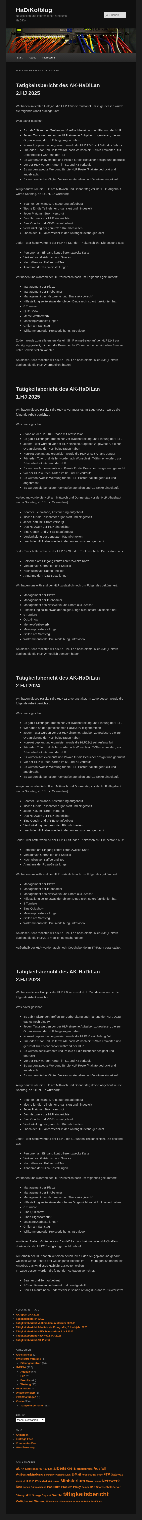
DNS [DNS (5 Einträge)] (68, 1474)
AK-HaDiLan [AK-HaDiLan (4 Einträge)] (45, 1469)
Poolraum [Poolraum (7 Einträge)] (53, 1487)
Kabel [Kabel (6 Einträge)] (43, 1481)
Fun (22, 1375)
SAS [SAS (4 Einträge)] (92, 1487)
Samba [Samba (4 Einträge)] (85, 1487)
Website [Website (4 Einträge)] (85, 1501)
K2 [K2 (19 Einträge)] (31, 1481)
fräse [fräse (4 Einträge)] (100, 1474)
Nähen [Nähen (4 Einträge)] (26, 1487)
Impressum (48, 57)
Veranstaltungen (26, 1396)
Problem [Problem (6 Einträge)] (66, 1487)
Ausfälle (25, 1371)
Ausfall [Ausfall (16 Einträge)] (99, 1468)
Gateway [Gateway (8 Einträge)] (117, 1474)
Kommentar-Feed (26, 1443)
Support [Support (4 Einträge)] (46, 1495)
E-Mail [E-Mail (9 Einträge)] (76, 1474)
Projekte (25, 1380)
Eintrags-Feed (24, 1438)
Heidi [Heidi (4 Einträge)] (19, 1481)
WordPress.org (25, 1447)
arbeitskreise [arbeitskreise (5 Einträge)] (85, 1468)
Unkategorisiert (25, 1392)
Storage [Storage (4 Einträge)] (36, 1495)
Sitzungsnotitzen (30, 1363)
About (32, 57)
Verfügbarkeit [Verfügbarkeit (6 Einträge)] (25, 1501)
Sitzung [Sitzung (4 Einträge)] (20, 1495)
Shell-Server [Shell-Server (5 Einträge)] (113, 1487)
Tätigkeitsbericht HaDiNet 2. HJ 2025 (38, 1335)
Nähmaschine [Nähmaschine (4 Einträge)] (38, 1487)
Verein (20, 1401)
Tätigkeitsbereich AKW (30, 1318)
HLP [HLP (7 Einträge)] (25, 1481)
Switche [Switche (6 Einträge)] (57, 1495)
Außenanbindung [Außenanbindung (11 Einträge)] (29, 1474)
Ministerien (23, 1388)
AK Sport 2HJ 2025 (27, 1314)
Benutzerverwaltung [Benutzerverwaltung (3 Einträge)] (54, 1475)
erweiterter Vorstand (28, 1358)
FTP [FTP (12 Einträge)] (106, 1474)
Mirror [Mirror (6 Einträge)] (90, 1481)
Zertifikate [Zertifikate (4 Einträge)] (96, 1501)
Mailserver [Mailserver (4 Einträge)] (54, 1481)
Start (19, 57)
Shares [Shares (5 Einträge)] (100, 1487)
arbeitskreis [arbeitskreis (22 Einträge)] (64, 1468)
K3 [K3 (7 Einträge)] (37, 1481)
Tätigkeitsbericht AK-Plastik (33, 1340)
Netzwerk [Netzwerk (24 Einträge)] (111, 1481)
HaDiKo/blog (34, 10)
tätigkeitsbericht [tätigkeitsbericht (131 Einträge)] (86, 1494)
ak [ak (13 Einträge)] (18, 1469)
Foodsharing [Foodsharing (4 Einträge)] (89, 1474)
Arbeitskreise (24, 1354)
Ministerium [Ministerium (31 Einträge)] (72, 1480)
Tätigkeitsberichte (31, 1405)
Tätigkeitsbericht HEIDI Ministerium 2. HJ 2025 (44, 1331)
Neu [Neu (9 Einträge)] (19, 1487)
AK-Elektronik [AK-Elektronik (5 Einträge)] (29, 1468)
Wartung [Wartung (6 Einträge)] (39, 1501)
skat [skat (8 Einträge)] (28, 1495)
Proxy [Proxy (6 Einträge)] (77, 1487)
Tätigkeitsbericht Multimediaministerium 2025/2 (45, 1323)
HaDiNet (21, 1367)
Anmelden (22, 1434)
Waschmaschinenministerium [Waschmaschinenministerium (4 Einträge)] (63, 1501)
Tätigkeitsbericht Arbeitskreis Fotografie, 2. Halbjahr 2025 (51, 1327)
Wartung (25, 1384)
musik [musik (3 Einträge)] (98, 1481)
